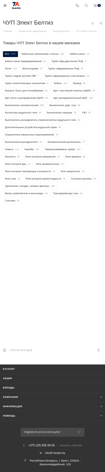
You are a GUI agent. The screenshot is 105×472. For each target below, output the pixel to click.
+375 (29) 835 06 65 (41, 445)
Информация (12, 406)
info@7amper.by (55, 452)
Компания (10, 397)
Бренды (9, 387)
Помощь (9, 415)
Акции (7, 378)
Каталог (9, 369)
